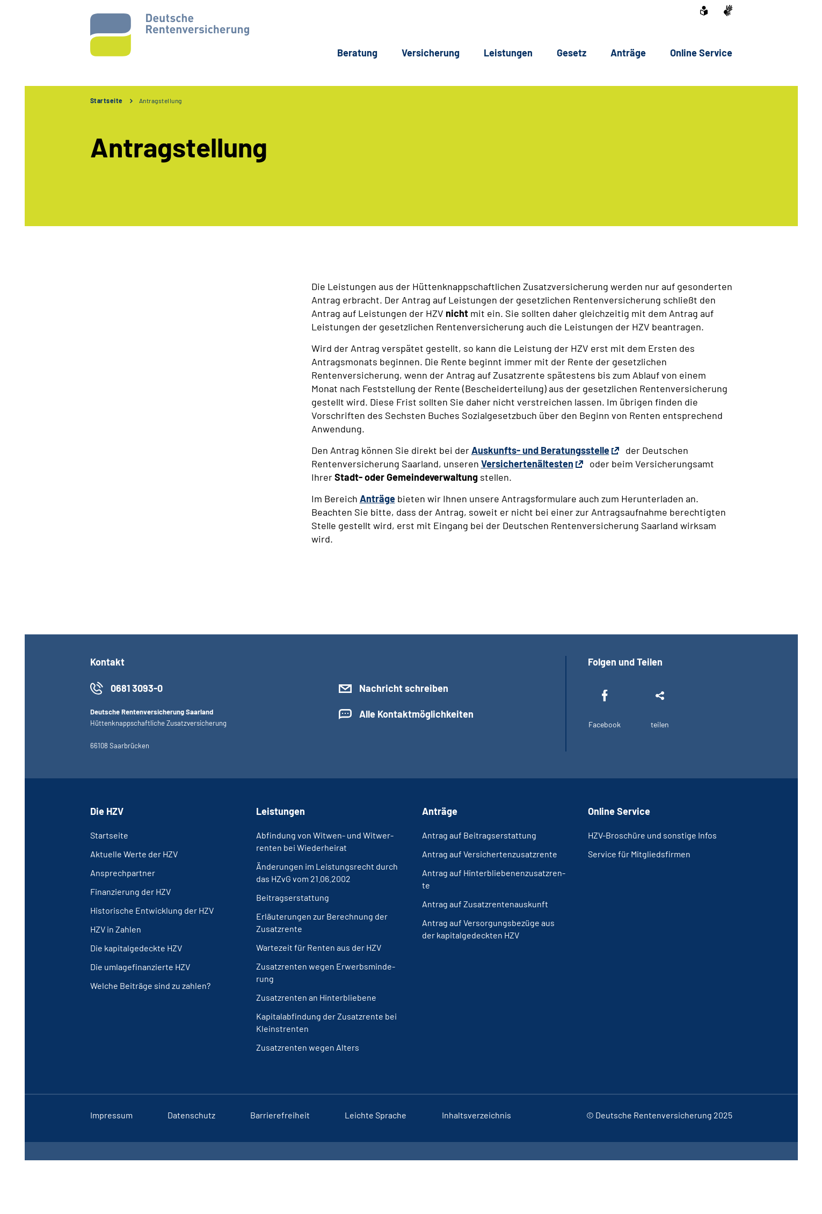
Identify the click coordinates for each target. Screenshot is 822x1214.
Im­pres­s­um (111, 1115)
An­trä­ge (628, 53)
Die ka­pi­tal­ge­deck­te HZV (136, 948)
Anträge (377, 498)
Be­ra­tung (357, 53)
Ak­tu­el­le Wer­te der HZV (134, 854)
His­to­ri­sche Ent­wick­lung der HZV (152, 910)
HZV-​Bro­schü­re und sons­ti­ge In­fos (652, 835)
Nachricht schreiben (403, 688)
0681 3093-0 (137, 688)
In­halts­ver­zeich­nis (476, 1115)
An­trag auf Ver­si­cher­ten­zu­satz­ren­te (489, 854)
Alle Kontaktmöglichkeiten (416, 714)
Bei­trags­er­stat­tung (292, 897)
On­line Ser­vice (701, 53)
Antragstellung (160, 100)
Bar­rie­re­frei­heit (280, 1115)
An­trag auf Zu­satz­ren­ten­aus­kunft (485, 904)
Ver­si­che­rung (431, 53)
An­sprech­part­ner (122, 873)
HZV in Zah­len (115, 929)
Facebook (604, 724)
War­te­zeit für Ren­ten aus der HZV (318, 947)
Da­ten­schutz (191, 1115)
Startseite (106, 100)
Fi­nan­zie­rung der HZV (130, 891)
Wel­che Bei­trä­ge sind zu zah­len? (150, 985)
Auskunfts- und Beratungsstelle (540, 450)
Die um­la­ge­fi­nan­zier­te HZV (140, 967)
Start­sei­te (109, 835)
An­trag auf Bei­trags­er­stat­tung (479, 835)
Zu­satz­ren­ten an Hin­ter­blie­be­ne (316, 997)
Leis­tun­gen (508, 53)
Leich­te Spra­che (375, 1115)
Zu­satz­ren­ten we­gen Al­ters (307, 1047)
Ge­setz (571, 53)
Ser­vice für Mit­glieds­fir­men (639, 854)
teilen (660, 724)
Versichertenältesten (527, 463)
